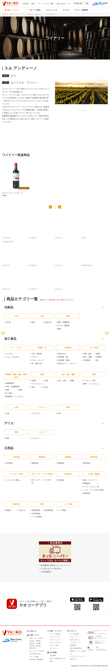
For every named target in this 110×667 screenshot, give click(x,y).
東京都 (38, 646)
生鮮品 (8, 307)
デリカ (9, 423)
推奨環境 (73, 645)
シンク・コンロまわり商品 (93, 490)
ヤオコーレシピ (51, 10)
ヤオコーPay (54, 645)
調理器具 (86, 483)
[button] (79, 110)
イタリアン (35, 413)
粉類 (7, 390)
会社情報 (26, 4)
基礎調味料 (10, 383)
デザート (34, 357)
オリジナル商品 (55, 634)
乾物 (20, 390)
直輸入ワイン (39, 14)
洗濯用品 (60, 463)
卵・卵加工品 (36, 363)
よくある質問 (74, 634)
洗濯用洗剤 (35, 510)
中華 (59, 413)
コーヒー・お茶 (89, 380)
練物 (98, 354)
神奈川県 (32, 648)
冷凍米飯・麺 (62, 357)
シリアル (9, 354)
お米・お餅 (61, 380)
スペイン (59, 238)
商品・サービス (14, 14)
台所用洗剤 (35, 513)
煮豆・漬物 (87, 357)
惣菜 (7, 438)
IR (68, 4)
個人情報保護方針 (76, 648)
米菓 (46, 380)
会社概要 (53, 655)
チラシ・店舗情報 (81, 10)
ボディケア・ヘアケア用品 (40, 481)
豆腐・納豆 (87, 354)
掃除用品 (34, 463)
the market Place (35, 654)
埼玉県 (31, 641)
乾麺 (72, 380)
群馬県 (38, 641)
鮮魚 (33, 322)
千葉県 (31, 646)
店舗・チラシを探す (36, 638)
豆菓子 (34, 380)
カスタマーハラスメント (78, 656)
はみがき (22, 510)
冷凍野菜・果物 (63, 360)
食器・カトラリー (90, 480)
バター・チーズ (37, 360)
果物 (59, 329)
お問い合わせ (61, 4)
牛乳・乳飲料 (36, 354)
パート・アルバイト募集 (45, 4)
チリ (84, 238)
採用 (32, 4)
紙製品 (8, 510)
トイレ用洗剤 (36, 517)
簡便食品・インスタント (15, 396)
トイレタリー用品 (12, 480)
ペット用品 (61, 510)
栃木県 (31, 643)
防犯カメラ (73, 659)
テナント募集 (33, 657)
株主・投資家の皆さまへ (58, 658)
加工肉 (8, 322)
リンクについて (75, 642)
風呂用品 (86, 463)
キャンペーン (54, 648)
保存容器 (86, 493)
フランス (6, 238)
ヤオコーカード (55, 637)
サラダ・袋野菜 (63, 325)
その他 (44, 387)
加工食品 (10, 338)
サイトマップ (74, 637)
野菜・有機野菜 (63, 322)
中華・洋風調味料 (12, 386)
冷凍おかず (61, 354)
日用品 (8, 448)
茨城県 (38, 643)
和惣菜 (98, 357)
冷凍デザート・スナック (66, 363)
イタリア (33, 238)
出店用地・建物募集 (36, 659)
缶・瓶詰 (9, 393)
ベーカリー (35, 438)
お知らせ (32, 631)
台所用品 (9, 463)
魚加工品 (47, 322)
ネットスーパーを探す (36, 651)
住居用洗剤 (48, 510)
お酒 (7, 413)
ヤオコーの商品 (34, 10)
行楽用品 (60, 480)
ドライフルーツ (37, 384)
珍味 (33, 387)
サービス (66, 10)
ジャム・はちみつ (12, 357)
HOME (4, 14)
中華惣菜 (86, 360)
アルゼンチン (8, 242)
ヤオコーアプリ (55, 642)
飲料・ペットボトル (91, 384)
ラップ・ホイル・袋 (91, 487)
